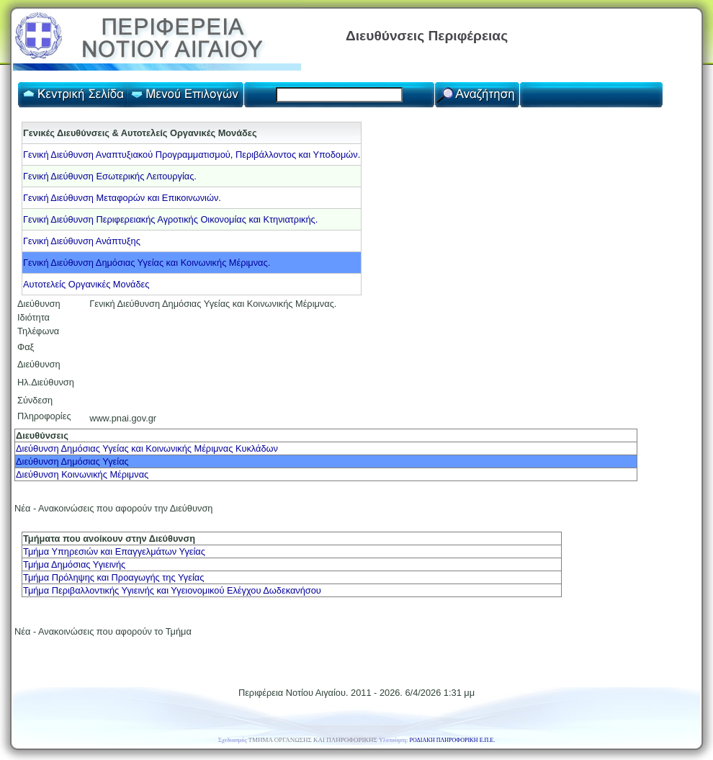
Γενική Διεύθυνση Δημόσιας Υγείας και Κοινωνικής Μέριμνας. (146, 262)
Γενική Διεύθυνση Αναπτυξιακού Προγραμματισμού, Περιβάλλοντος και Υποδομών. (191, 154)
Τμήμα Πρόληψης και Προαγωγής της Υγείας (113, 577)
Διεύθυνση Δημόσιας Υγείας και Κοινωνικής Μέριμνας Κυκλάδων (147, 448)
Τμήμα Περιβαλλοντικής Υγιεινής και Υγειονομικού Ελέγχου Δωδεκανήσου (172, 590)
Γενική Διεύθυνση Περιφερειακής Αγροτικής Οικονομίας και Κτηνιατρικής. (170, 219)
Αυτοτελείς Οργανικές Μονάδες (86, 284)
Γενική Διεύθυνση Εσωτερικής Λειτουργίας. (110, 176)
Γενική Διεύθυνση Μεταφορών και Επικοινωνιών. (122, 197)
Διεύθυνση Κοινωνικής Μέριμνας (82, 474)
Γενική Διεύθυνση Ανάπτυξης (81, 241)
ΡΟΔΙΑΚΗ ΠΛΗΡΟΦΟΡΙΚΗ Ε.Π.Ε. (452, 740)
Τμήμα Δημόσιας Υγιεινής (74, 564)
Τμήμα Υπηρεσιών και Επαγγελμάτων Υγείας (114, 551)
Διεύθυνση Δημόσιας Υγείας (72, 461)
